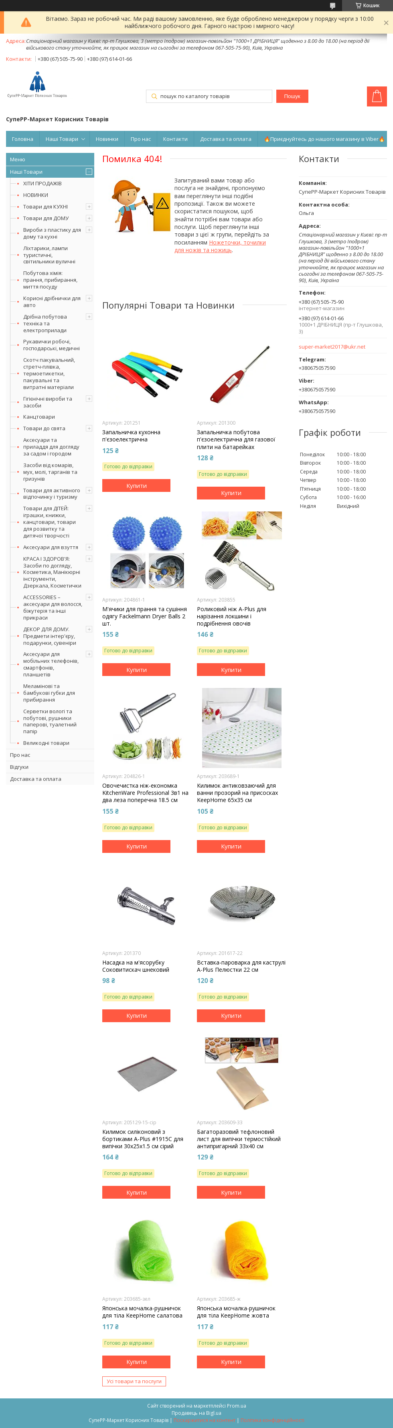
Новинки (107, 138)
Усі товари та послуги (134, 1381)
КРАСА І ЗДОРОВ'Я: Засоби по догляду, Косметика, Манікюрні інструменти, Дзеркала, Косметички (52, 572)
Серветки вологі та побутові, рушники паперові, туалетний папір (50, 721)
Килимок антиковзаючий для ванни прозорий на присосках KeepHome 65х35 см (237, 793)
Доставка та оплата (225, 138)
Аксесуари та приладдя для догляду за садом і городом (51, 446)
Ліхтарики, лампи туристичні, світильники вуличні (49, 255)
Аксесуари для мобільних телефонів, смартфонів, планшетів (51, 664)
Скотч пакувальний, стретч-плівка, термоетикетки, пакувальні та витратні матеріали (49, 373)
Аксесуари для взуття (50, 547)
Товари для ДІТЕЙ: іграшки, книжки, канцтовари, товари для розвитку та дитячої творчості (49, 522)
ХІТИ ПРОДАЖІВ (42, 183)
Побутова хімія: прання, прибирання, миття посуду (50, 279)
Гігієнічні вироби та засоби (47, 402)
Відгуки (19, 766)
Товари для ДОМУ (46, 218)
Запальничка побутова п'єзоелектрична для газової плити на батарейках (236, 439)
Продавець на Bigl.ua (196, 1413)
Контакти (175, 138)
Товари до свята (44, 428)
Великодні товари (46, 742)
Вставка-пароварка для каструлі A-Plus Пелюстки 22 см (241, 966)
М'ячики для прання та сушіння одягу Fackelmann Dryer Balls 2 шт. (144, 616)
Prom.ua (236, 1405)
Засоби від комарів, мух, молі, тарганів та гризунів (50, 471)
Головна (22, 138)
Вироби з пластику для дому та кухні (52, 233)
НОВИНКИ (35, 195)
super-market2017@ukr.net (332, 346)
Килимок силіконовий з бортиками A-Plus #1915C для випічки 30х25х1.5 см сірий (142, 1139)
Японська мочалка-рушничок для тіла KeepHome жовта (236, 1312)
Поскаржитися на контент (204, 1420)
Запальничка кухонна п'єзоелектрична (131, 436)
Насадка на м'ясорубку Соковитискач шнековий (135, 966)
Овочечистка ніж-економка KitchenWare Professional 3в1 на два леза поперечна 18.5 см (145, 793)
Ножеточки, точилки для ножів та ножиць (220, 246)
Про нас (141, 138)
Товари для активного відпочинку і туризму (51, 494)
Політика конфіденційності (272, 1420)
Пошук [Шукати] (292, 96)
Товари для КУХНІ (45, 206)
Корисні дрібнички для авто (52, 302)
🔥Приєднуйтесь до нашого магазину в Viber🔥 (324, 138)
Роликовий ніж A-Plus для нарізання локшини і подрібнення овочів (231, 616)
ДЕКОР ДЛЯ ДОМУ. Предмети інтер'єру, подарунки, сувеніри (49, 636)
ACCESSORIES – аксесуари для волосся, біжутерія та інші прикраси (52, 607)
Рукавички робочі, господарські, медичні (51, 345)
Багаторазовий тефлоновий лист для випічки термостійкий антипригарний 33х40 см (239, 1139)
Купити (136, 485)
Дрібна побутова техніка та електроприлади (45, 323)
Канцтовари (39, 416)
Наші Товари (62, 138)
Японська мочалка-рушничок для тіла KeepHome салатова (142, 1312)
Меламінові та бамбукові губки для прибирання (49, 692)
